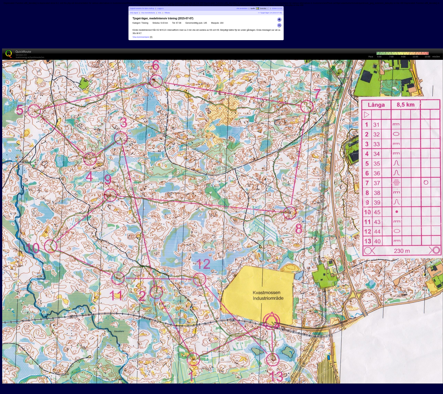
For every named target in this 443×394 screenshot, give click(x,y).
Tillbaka (167, 13)
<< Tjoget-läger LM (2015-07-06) (270, 13)
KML (159, 13)
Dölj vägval (134, 13)
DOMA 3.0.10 (277, 8)
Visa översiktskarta (148, 13)
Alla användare (241, 8)
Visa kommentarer (141, 37)
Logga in (160, 8)
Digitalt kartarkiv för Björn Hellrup (142, 8)
